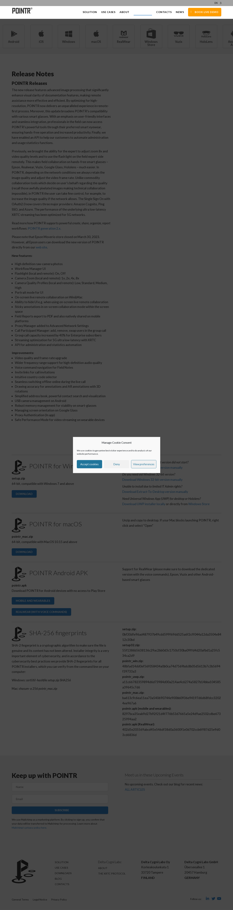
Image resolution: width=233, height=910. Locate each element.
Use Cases (108, 12)
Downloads (143, 12)
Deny (116, 464)
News (180, 12)
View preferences (143, 464)
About (124, 12)
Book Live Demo (206, 12)
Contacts (164, 12)
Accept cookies (89, 464)
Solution (90, 12)
